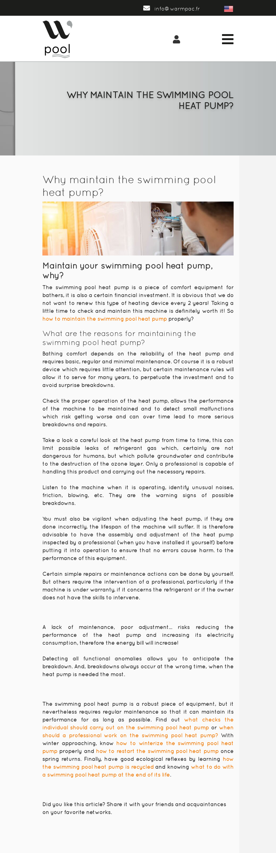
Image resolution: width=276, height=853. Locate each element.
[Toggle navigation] (228, 39)
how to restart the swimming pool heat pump (157, 751)
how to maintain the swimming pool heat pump (104, 319)
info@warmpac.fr (171, 9)
